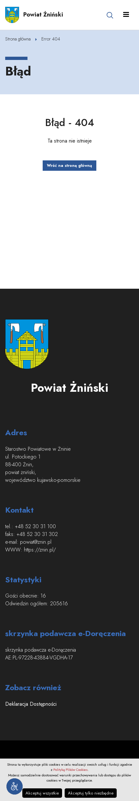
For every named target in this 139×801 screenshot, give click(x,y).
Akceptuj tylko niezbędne (90, 793)
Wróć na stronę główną (69, 165)
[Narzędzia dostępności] (14, 786)
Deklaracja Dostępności (31, 704)
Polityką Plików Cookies (70, 769)
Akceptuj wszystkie (42, 793)
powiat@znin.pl (35, 542)
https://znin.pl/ (40, 549)
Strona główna (18, 39)
